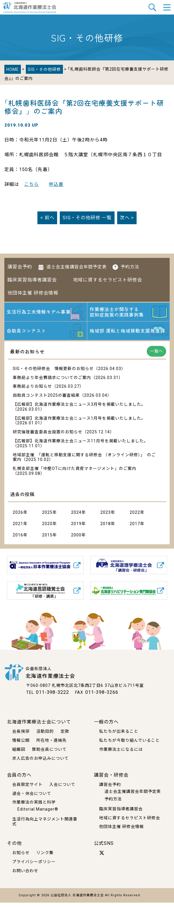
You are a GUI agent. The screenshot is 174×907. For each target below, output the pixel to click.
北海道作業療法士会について (39, 726)
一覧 (87, 217)
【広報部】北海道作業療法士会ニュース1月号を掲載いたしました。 (79, 423)
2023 (105, 517)
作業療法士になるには (121, 753)
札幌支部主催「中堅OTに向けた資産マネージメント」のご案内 (74, 473)
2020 (47, 528)
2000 (76, 539)
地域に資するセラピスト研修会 (107, 280)
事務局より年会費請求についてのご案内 (52, 382)
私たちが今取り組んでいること (129, 744)
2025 (47, 517)
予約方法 (130, 267)
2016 (18, 539)
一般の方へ (106, 726)
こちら (31, 184)
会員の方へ (19, 779)
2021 (18, 528)
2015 (47, 539)
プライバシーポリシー (34, 866)
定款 (65, 735)
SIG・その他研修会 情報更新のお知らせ (53, 373)
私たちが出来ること (118, 735)
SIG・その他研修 (44, 69)
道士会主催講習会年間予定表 (76, 267)
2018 (105, 528)
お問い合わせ (25, 875)
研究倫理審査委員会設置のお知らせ (47, 436)
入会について (62, 788)
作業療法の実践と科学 (34, 806)
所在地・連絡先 (51, 744)
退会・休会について (31, 797)
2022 (135, 517)
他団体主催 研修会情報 (33, 293)
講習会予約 (20, 267)
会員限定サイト (27, 788)
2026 (18, 517)
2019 (76, 528)
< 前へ (47, 217)
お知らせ (21, 857)
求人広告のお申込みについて (40, 762)
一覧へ (156, 355)
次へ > (127, 217)
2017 (135, 528)
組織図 (18, 753)
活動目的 (45, 735)
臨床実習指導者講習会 (32, 280)
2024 (76, 517)
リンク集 (45, 857)
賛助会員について (49, 753)
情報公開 (21, 744)
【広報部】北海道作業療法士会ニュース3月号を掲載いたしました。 (79, 409)
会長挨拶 (21, 735)
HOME (12, 69)
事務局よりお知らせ (32, 391)
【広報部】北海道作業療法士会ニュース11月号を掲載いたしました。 (80, 445)
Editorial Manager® (37, 813)
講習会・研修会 (111, 779)
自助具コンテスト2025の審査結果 (46, 400)
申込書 (56, 184)
